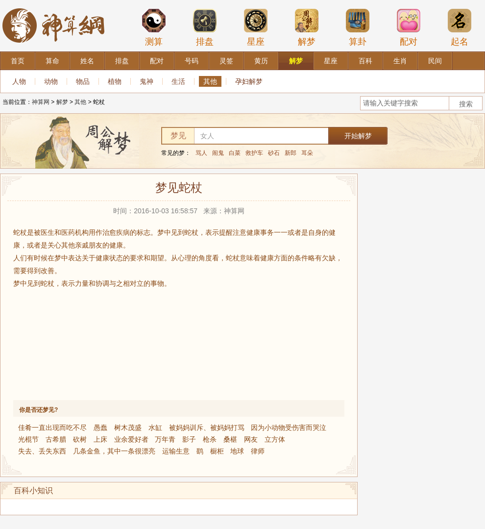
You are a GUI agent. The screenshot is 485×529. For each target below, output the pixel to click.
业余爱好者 (131, 439)
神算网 (40, 102)
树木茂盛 (128, 427)
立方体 (275, 439)
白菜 (235, 153)
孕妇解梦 (249, 81)
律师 (258, 451)
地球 (237, 451)
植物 (114, 81)
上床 (100, 439)
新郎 (290, 153)
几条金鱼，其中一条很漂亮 (114, 451)
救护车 (254, 153)
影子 (189, 439)
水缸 (155, 427)
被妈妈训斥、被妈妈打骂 (206, 427)
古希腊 (56, 439)
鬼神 (146, 81)
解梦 (306, 27)
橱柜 (217, 451)
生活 (178, 81)
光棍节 (28, 439)
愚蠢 (100, 427)
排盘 (204, 27)
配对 (408, 27)
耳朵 (307, 153)
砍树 (80, 439)
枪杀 (210, 439)
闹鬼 (218, 153)
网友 (251, 439)
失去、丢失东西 (42, 451)
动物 (51, 81)
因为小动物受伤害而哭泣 (288, 427)
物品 (83, 81)
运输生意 (176, 451)
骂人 (201, 153)
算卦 (357, 27)
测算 (153, 27)
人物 (19, 81)
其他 (210, 81)
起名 (459, 27)
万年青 (165, 439)
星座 (255, 27)
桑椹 (230, 439)
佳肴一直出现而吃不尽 (52, 427)
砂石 (274, 153)
